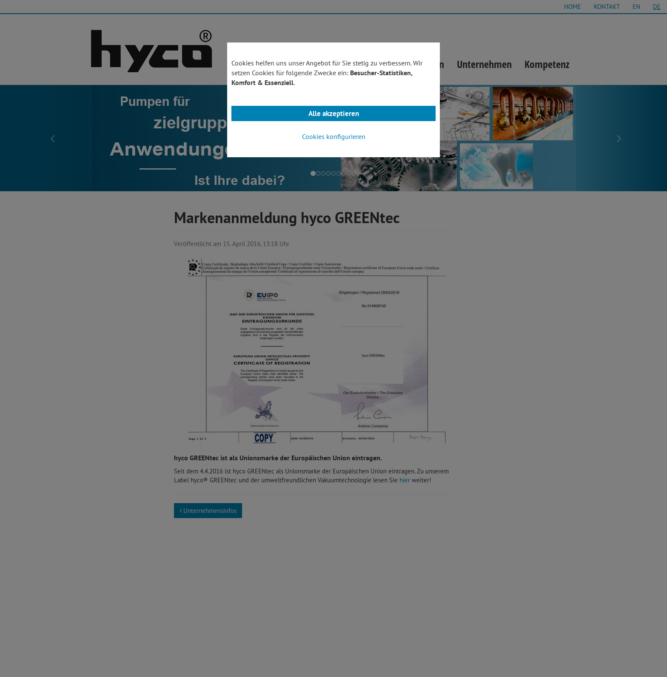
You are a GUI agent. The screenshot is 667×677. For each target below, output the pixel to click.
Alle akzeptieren (333, 113)
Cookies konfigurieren (333, 136)
